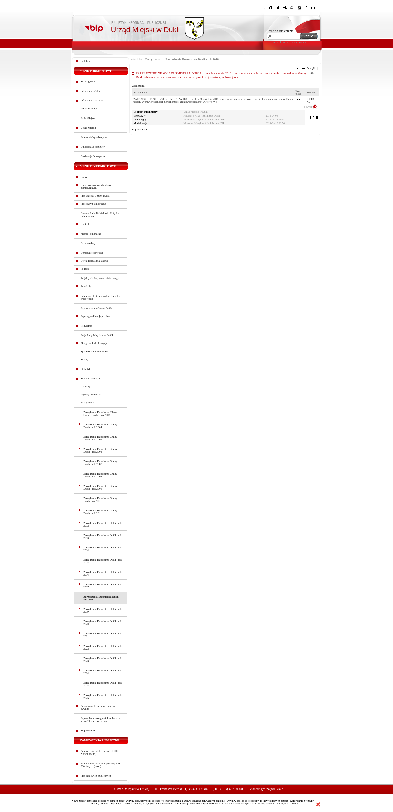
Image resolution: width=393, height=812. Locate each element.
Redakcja (86, 61)
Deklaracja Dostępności (93, 156)
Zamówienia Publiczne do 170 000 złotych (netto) (99, 752)
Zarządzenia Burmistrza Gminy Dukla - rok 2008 (100, 475)
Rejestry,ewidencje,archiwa (95, 316)
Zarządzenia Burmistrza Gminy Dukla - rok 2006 (100, 450)
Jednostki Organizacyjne (94, 137)
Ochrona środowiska (92, 252)
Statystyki (86, 369)
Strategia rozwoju (90, 378)
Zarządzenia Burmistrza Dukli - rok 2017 (102, 586)
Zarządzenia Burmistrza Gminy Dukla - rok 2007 (100, 463)
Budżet (84, 177)
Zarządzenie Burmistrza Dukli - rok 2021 (102, 635)
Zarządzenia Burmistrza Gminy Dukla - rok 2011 (100, 512)
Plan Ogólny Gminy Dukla (95, 195)
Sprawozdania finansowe (94, 351)
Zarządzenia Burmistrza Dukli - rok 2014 (102, 549)
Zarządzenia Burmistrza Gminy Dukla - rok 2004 (100, 426)
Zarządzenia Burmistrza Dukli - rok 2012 (102, 524)
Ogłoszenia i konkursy (93, 146)
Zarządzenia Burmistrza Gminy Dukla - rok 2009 (100, 487)
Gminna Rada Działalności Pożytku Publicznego (100, 214)
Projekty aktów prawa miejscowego (100, 278)
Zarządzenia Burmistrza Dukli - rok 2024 (102, 672)
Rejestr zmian (139, 129)
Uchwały (85, 386)
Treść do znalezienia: (280, 31)
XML (313, 73)
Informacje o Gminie (92, 100)
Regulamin (86, 325)
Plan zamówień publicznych (96, 775)
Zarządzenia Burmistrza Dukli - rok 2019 (102, 610)
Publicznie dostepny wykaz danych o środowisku (100, 297)
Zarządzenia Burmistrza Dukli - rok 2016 (102, 573)
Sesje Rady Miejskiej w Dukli (97, 335)
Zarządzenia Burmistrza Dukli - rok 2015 (102, 561)
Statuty (84, 359)
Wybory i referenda (91, 394)
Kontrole (85, 224)
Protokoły (86, 286)
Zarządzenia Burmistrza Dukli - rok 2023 (102, 659)
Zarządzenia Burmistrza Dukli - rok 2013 (102, 536)
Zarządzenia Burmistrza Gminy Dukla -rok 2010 (100, 499)
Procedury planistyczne (93, 203)
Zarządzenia (87, 402)
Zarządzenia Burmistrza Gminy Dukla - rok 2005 (100, 438)
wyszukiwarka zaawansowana (289, 41)
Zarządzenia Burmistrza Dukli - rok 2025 (102, 684)
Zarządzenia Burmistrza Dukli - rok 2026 (102, 696)
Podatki (85, 268)
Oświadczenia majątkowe (94, 260)
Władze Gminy (89, 108)
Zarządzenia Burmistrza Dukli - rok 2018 (101, 598)
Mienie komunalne (91, 233)
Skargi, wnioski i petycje (94, 343)
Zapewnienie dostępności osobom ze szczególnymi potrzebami (100, 719)
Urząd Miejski (88, 127)
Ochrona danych (89, 243)
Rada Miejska (88, 118)
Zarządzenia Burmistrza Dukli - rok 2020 (102, 622)
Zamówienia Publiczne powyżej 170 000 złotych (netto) (100, 765)
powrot (308, 106)
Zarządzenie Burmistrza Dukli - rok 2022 (102, 647)
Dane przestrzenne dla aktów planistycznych (96, 186)
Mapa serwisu (88, 730)
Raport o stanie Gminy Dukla (96, 308)
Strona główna (88, 81)
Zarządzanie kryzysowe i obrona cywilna (98, 707)
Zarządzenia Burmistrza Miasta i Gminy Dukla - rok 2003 (100, 413)
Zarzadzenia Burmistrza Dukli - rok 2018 (192, 59)
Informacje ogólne (90, 91)
